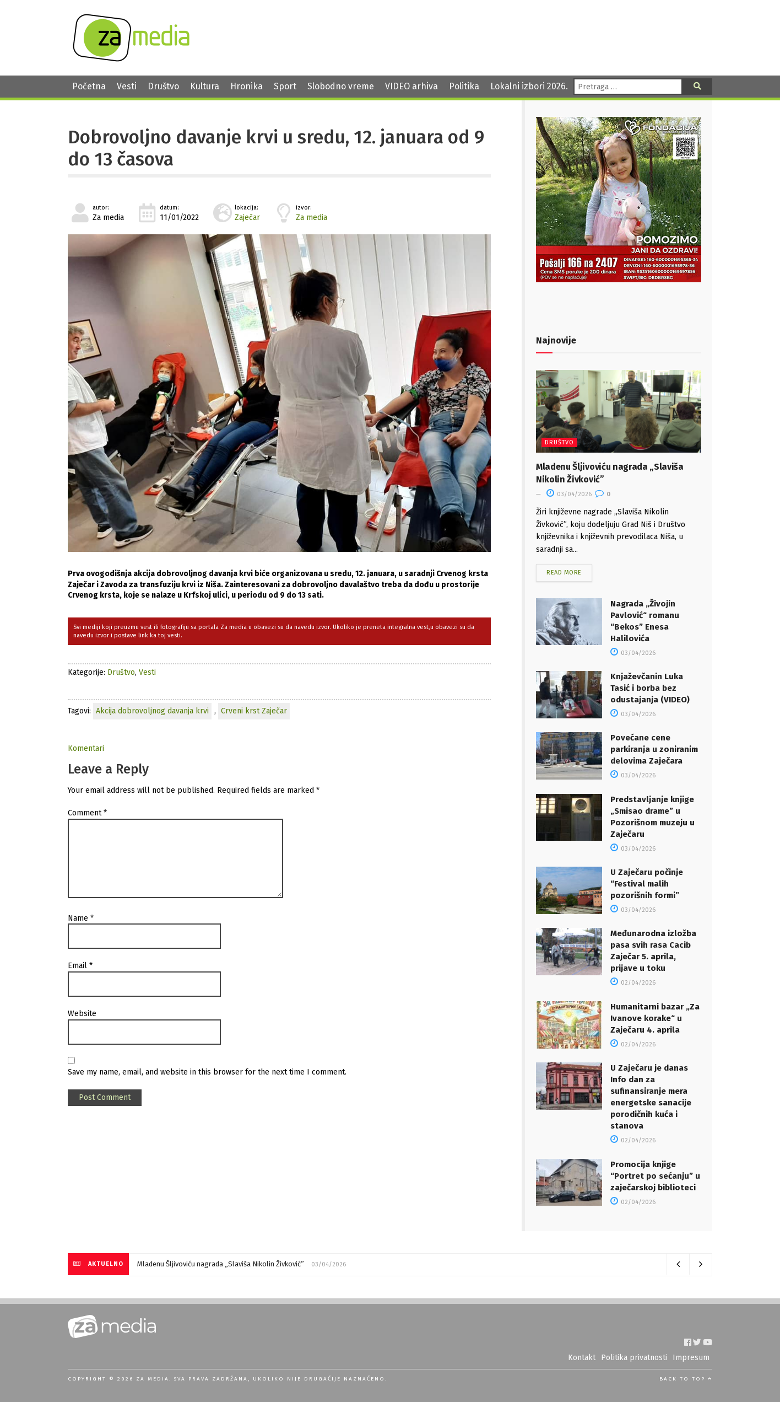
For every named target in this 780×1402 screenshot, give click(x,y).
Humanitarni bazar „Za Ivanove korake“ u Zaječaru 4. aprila (655, 1018)
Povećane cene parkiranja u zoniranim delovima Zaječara (654, 749)
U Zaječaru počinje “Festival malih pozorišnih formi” (646, 883)
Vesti (127, 86)
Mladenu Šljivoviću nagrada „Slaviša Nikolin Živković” (220, 1264)
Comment (87, 813)
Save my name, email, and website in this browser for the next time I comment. (207, 1072)
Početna (89, 86)
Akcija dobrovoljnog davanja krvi (152, 711)
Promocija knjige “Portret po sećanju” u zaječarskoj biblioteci (655, 1175)
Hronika (246, 86)
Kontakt (581, 1357)
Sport (285, 86)
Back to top (685, 1379)
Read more (564, 572)
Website (82, 1013)
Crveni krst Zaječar (254, 711)
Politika (464, 86)
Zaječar (247, 217)
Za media (311, 217)
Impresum (691, 1357)
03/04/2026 (569, 494)
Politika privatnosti (634, 1357)
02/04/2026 (633, 982)
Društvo (163, 86)
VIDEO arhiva (411, 86)
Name (81, 918)
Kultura (204, 86)
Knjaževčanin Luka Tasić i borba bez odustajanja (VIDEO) (650, 688)
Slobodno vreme (340, 86)
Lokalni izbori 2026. (529, 86)
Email (80, 965)
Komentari (86, 748)
